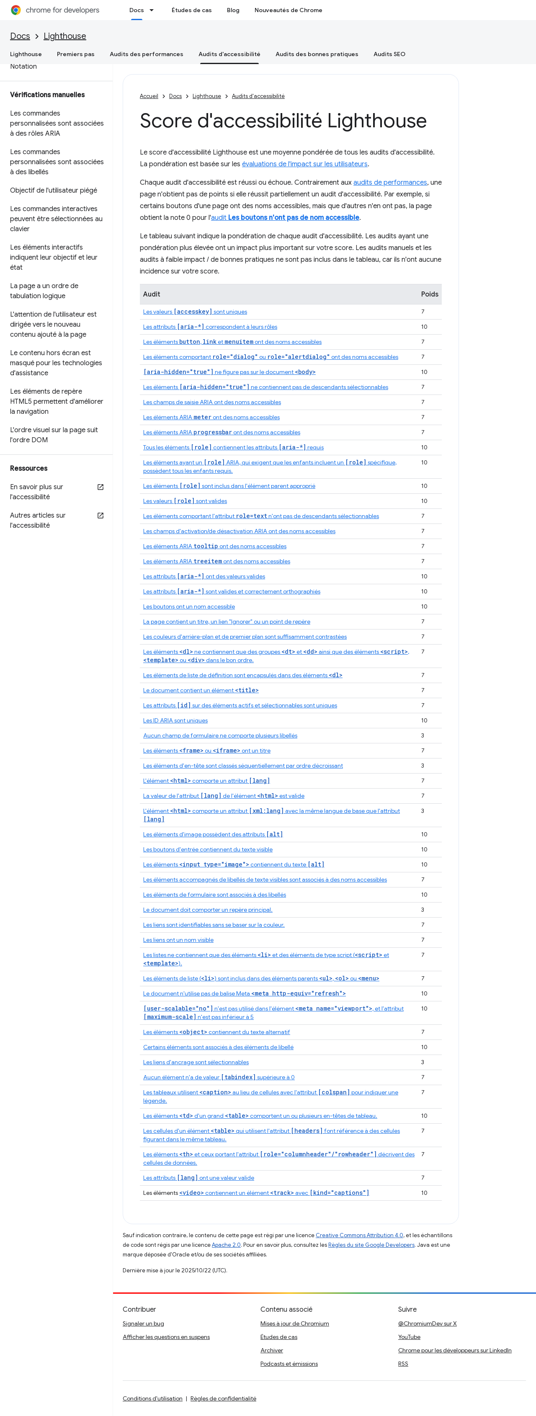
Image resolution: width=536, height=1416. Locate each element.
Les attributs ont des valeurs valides (204, 576)
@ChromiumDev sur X (427, 1323)
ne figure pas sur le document (229, 372)
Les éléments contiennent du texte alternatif (216, 1032)
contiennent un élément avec (274, 1193)
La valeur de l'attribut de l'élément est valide (223, 796)
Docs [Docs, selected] (136, 10)
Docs (20, 36)
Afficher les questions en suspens (166, 1337)
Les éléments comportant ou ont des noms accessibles (270, 357)
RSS (403, 1363)
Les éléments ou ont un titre (207, 750)
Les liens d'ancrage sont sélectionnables (196, 1062)
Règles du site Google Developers (371, 1244)
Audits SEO (389, 54)
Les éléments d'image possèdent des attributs (213, 834)
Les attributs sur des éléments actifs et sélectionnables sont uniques (240, 705)
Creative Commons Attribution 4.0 (359, 1235)
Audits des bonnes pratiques (317, 54)
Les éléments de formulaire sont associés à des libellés (214, 894)
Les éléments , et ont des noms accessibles (232, 342)
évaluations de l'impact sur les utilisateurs (305, 164)
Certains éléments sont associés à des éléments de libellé (218, 1047)
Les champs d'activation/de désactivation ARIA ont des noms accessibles (239, 531)
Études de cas (192, 10)
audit (285, 218)
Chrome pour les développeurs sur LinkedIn (455, 1350)
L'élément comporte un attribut (206, 780)
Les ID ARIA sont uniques (175, 720)
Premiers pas (76, 54)
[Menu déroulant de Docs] (154, 10)
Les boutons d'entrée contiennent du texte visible (208, 849)
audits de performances (390, 182)
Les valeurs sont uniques (195, 311)
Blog (233, 10)
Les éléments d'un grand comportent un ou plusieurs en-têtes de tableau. (260, 1115)
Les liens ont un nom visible (178, 940)
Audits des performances (146, 54)
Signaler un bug (143, 1323)
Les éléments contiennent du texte (234, 864)
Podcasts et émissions (289, 1363)
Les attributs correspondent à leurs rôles (210, 326)
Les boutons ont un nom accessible (189, 606)
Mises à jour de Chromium (294, 1323)
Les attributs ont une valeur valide (198, 1177)
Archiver (271, 1350)
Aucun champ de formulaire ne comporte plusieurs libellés (220, 735)
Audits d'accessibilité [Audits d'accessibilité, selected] (229, 54)
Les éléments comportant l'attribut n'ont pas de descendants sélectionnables (261, 516)
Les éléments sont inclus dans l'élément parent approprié (229, 486)
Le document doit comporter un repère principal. (208, 909)
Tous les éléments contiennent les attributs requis (233, 447)
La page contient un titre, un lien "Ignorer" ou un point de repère (226, 621)
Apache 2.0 (226, 1244)
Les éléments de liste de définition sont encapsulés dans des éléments (243, 675)
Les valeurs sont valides (185, 501)
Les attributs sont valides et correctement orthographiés (231, 591)
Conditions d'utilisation (153, 1398)
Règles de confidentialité (223, 1398)
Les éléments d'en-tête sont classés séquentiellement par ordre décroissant (243, 765)
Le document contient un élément (201, 690)
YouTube (409, 1337)
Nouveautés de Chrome (288, 10)
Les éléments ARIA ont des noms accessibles (211, 417)
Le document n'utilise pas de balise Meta (244, 993)
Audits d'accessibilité (258, 96)
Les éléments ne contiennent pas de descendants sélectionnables (265, 387)
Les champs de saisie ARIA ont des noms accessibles (212, 402)
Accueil (149, 96)
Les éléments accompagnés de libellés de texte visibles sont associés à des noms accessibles (265, 879)
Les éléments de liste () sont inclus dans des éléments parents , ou (261, 978)
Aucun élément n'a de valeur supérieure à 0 (219, 1077)
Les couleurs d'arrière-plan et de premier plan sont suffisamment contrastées (245, 636)
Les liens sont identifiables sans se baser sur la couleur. (214, 925)
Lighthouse (65, 36)
